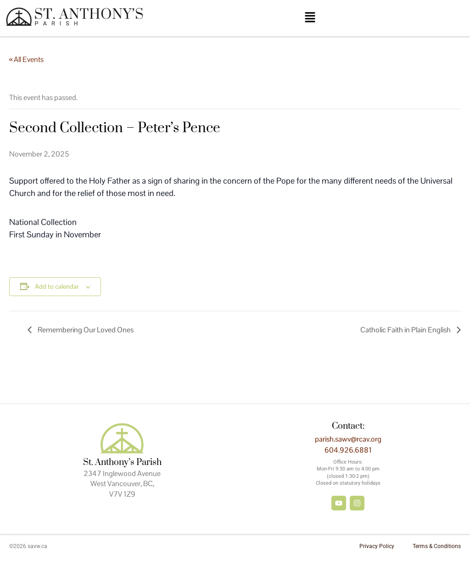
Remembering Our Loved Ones (85, 330)
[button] (310, 18)
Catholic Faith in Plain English (406, 330)
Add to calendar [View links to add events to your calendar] (57, 286)
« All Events (26, 59)
